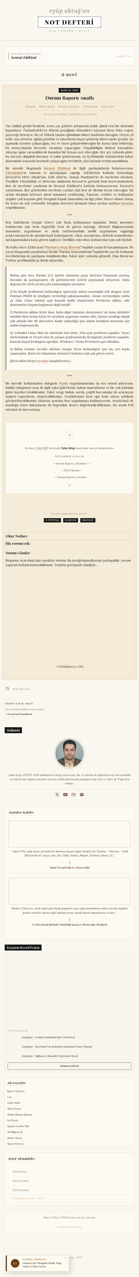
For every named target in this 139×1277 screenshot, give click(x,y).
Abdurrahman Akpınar (19, 1114)
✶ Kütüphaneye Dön (69, 666)
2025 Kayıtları (20, 1180)
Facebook (70, 520)
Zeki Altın (108, 106)
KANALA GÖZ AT (69, 1066)
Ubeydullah (91, 106)
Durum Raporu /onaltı (69, 98)
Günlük (31, 106)
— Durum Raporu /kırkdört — (71, 463)
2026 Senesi (19, 1171)
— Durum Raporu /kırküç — (71, 477)
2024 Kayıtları (20, 1190)
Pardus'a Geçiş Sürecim (63, 247)
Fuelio (63, 383)
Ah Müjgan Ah (14, 1132)
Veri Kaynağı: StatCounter (69, 1227)
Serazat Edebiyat (57, 168)
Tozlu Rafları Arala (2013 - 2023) (27, 1198)
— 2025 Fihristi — (71, 470)
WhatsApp (88, 520)
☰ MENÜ (69, 75)
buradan (127, 203)
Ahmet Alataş (14, 1138)
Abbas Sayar (14, 1108)
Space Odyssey (16, 1091)
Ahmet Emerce (15, 1143)
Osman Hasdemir (70, 106)
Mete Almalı (47, 106)
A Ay (9, 1097)
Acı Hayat (12, 1120)
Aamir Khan (13, 1102)
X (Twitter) (52, 520)
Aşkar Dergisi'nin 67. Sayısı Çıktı (70, 867)
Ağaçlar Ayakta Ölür (18, 1126)
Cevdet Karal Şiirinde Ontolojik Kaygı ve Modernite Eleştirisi (69, 924)
